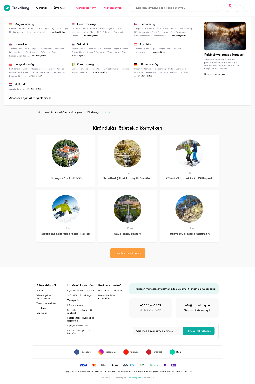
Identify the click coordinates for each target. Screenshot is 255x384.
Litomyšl (89, 22)
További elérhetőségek (197, 310)
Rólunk (39, 290)
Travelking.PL (148, 378)
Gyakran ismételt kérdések (80, 290)
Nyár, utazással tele (77, 325)
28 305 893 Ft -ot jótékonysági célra (193, 288)
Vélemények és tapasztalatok (43, 297)
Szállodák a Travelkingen (79, 295)
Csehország (72, 22)
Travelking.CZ (107, 378)
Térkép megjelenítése (49, 100)
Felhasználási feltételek (105, 371)
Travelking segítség (46, 303)
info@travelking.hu (197, 305)
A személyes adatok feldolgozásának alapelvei (138, 371)
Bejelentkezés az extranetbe (106, 297)
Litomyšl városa (109, 22)
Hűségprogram (75, 305)
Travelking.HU (134, 378)
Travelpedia (53, 22)
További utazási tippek (127, 253)
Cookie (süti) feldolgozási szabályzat (176, 371)
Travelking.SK (120, 378)
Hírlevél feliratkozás (199, 331)
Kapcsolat (41, 313)
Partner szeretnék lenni (110, 290)
